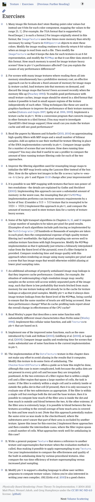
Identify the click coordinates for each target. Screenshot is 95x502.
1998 (62, 112)
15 (72, 220)
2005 (12, 191)
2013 (61, 133)
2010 (62, 477)
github (16, 494)
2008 (77, 336)
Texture (14, 4)
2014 (67, 133)
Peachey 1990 (36, 94)
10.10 (48, 177)
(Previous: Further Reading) (53, 4)
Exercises (27, 4)
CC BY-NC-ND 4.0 (81, 490)
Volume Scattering (78, 499)
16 (80, 220)
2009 (18, 339)
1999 (69, 112)
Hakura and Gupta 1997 (31, 112)
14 (68, 220)
